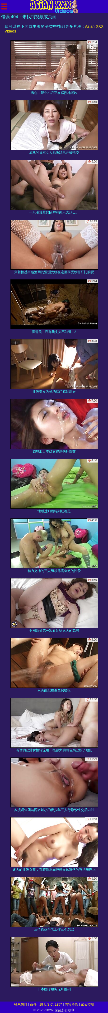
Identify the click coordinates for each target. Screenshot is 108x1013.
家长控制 (87, 1004)
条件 (33, 1004)
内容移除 (71, 1004)
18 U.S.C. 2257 (50, 1004)
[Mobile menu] (4, 6)
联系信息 (20, 1004)
